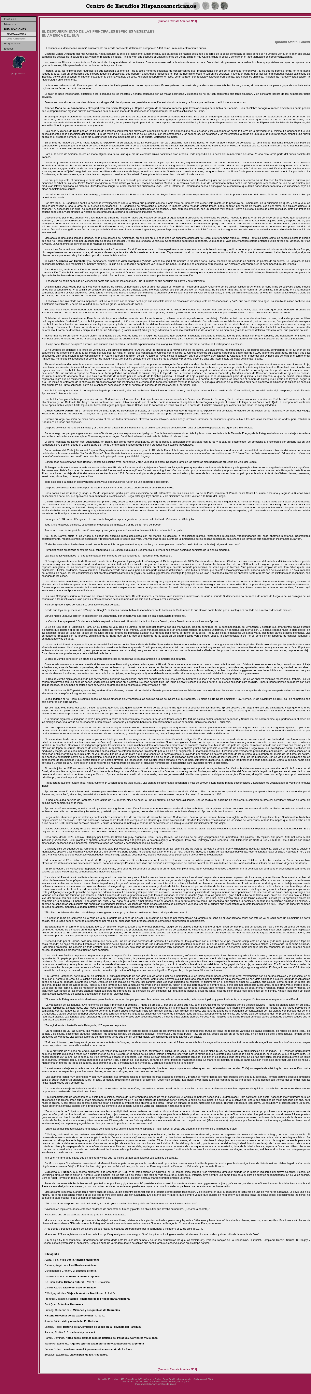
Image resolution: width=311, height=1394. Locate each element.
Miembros (10, 24)
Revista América (16, 34)
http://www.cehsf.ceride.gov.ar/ (161, 1384)
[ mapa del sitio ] (18, 73)
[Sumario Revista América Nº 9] (177, 21)
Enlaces (8, 48)
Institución (10, 19)
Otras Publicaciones (16, 38)
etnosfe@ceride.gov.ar (179, 1381)
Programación (12, 43)
